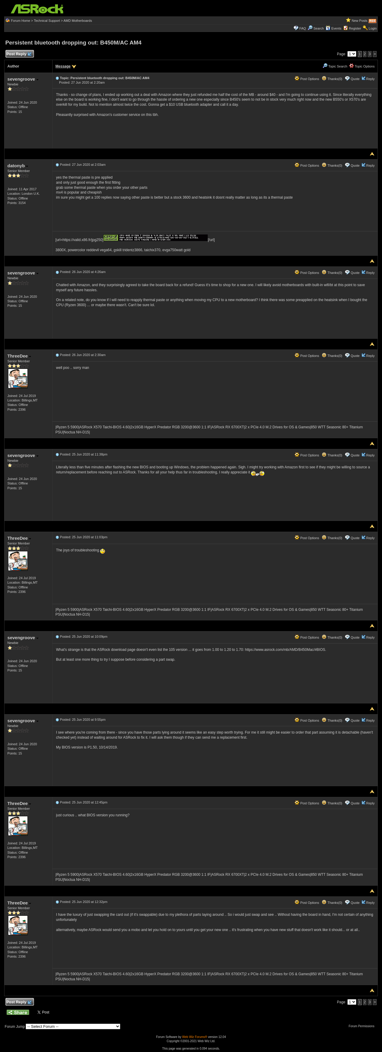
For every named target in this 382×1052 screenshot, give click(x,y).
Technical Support (47, 20)
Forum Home (20, 20)
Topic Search (335, 66)
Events (333, 28)
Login (373, 28)
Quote (355, 79)
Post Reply (18, 54)
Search (318, 28)
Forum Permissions (363, 1026)
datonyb (17, 165)
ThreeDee (19, 355)
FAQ (302, 28)
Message (63, 66)
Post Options (307, 79)
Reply (370, 79)
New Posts (360, 20)
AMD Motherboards (78, 20)
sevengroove (22, 79)
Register (355, 28)
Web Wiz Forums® (194, 1037)
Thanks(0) (332, 79)
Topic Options (362, 66)
